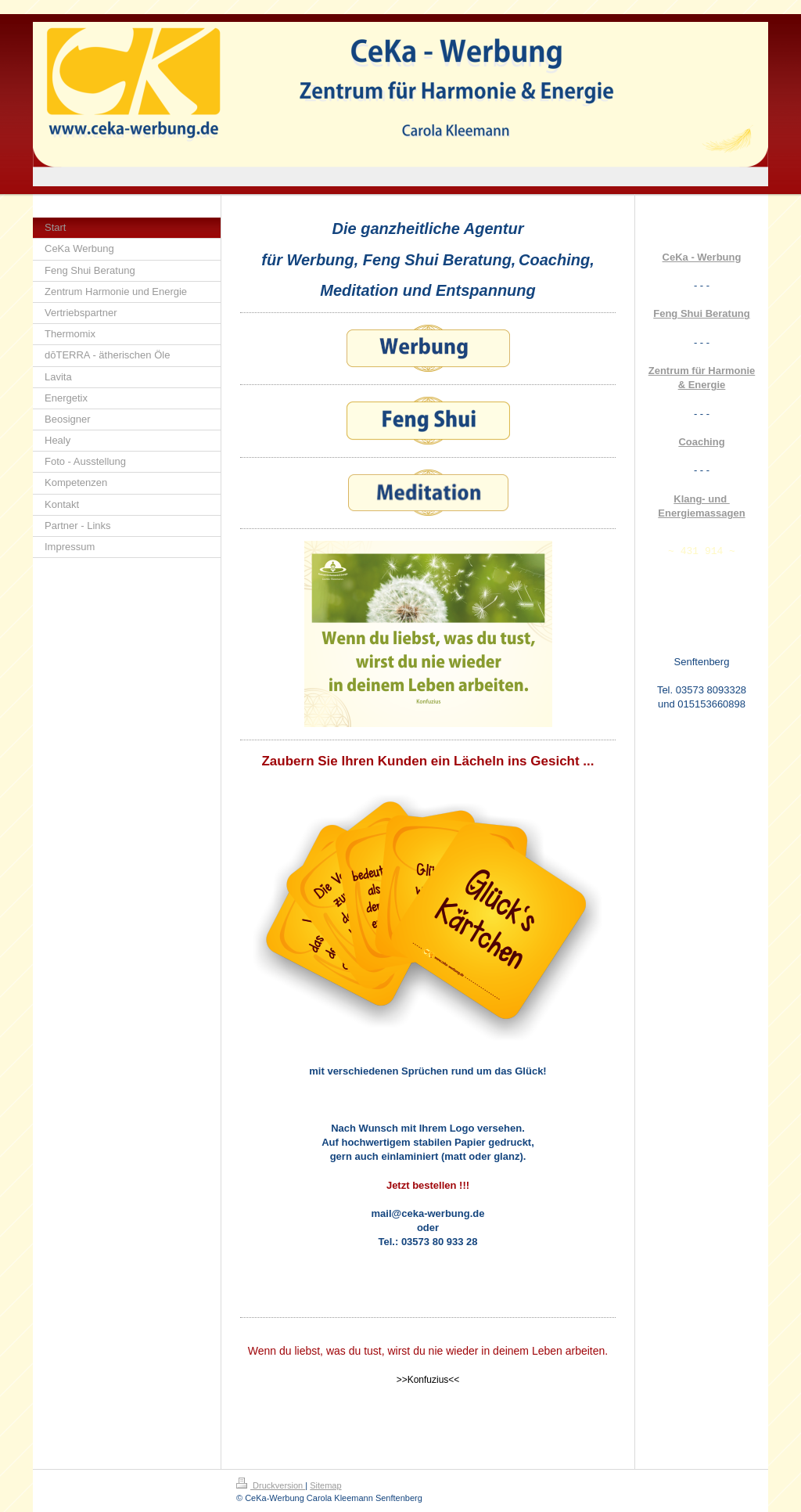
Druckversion (270, 1485)
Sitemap (325, 1485)
